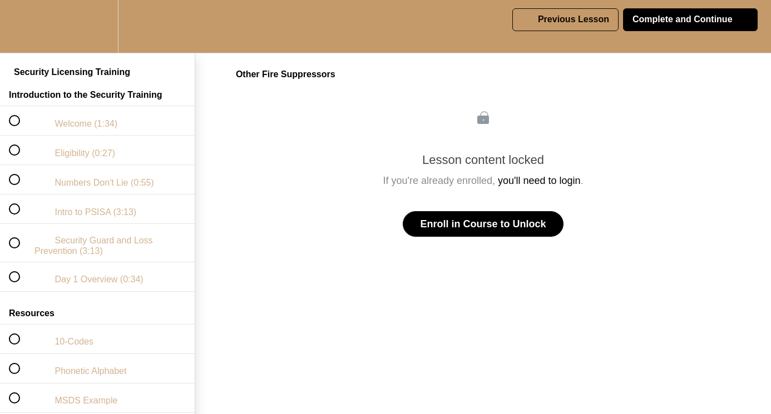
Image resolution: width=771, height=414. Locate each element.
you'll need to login (539, 180)
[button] (20, 26)
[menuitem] (97, 26)
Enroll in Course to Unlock (483, 224)
